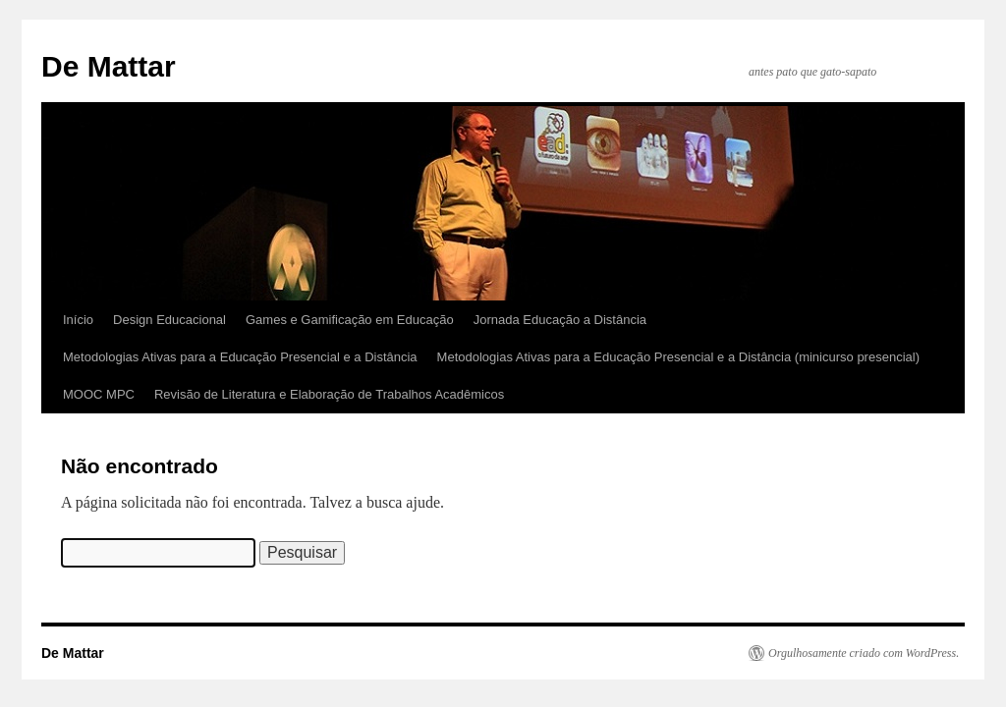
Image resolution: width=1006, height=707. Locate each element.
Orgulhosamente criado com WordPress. (863, 653)
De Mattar (108, 66)
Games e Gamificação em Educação (350, 319)
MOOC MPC (99, 394)
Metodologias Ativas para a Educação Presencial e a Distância (240, 357)
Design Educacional (169, 319)
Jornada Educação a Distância (560, 319)
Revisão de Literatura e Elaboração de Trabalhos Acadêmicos (329, 394)
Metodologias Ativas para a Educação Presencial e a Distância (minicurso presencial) (678, 357)
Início (78, 319)
